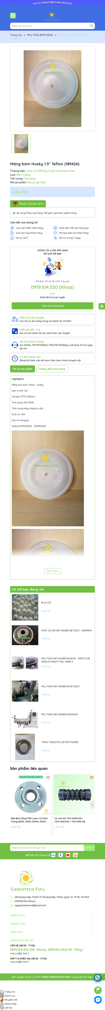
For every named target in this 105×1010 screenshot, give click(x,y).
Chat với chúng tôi (53, 305)
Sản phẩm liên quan (29, 768)
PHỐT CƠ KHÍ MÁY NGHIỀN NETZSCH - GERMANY (66, 630)
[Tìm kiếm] (91, 25)
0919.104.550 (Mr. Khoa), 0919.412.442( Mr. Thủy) (46, 950)
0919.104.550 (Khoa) (52, 287)
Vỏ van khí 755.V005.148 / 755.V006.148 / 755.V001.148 (70, 820)
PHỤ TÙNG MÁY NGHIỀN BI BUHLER (59, 714)
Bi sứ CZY (46, 602)
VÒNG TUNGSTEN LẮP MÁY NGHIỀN (59, 742)
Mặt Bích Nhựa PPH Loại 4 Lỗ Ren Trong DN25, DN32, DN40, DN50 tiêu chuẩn (29, 820)
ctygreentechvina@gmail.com (30, 905)
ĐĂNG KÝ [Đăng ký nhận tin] (89, 847)
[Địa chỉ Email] (52, 848)
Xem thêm (53, 571)
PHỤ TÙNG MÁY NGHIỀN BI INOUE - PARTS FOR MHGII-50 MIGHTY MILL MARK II (65, 660)
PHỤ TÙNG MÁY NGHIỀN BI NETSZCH (60, 686)
